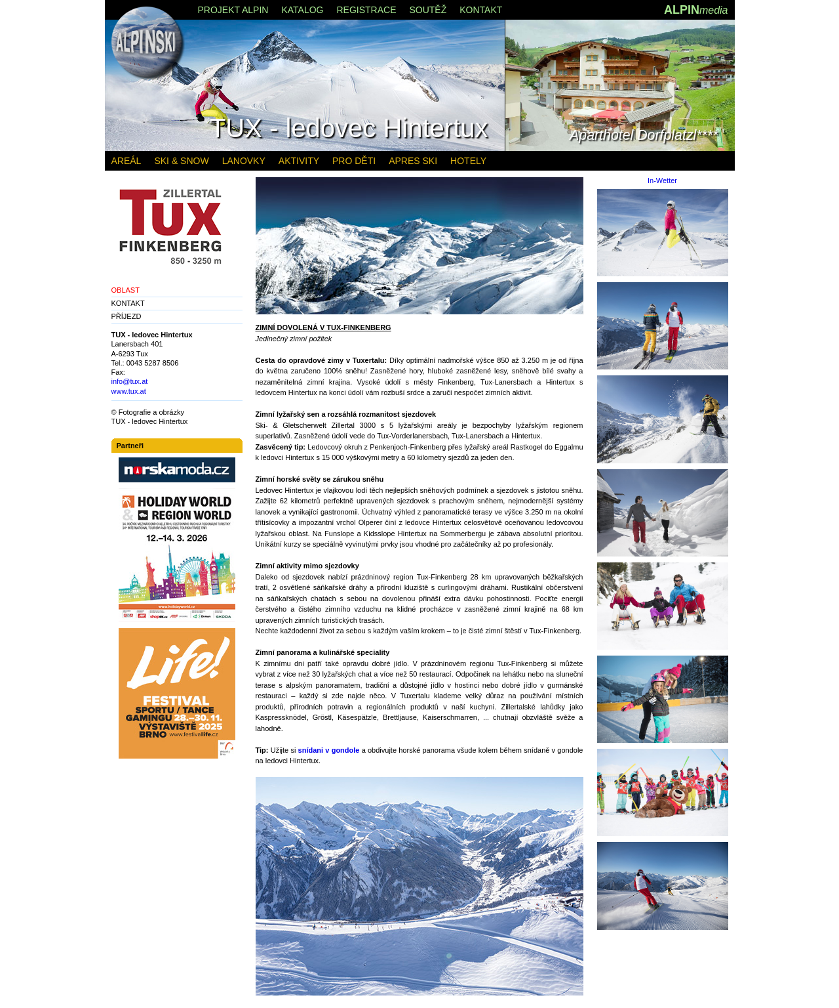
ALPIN (696, 9)
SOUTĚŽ (427, 10)
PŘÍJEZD (126, 316)
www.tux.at (128, 391)
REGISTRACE (366, 10)
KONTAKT (128, 303)
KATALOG (302, 10)
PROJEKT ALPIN (233, 10)
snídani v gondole (329, 750)
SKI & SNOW (181, 161)
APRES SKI (413, 161)
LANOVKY (243, 161)
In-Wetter (662, 180)
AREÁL (126, 161)
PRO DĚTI (354, 161)
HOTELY (468, 161)
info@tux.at (129, 381)
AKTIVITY (299, 161)
